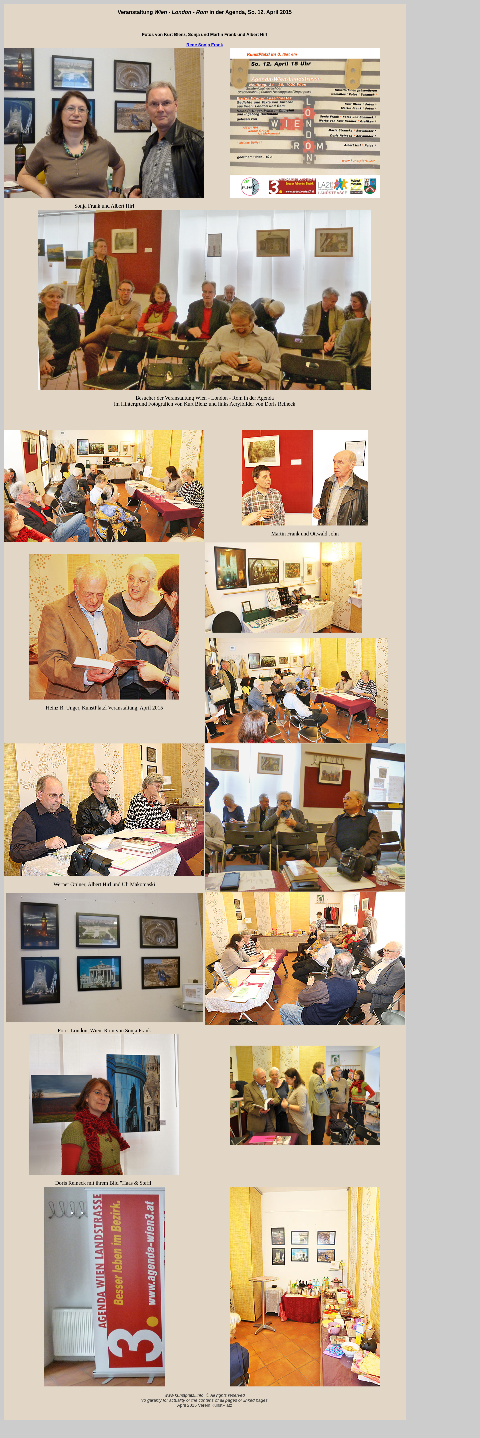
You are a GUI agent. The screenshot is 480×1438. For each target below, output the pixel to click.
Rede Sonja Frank (204, 44)
